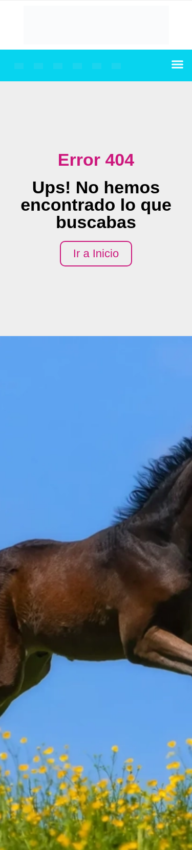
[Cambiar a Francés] (38, 66)
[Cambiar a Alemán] (58, 66)
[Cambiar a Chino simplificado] (116, 66)
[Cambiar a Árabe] (96, 66)
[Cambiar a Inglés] (19, 66)
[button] (177, 64)
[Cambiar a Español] (77, 66)
